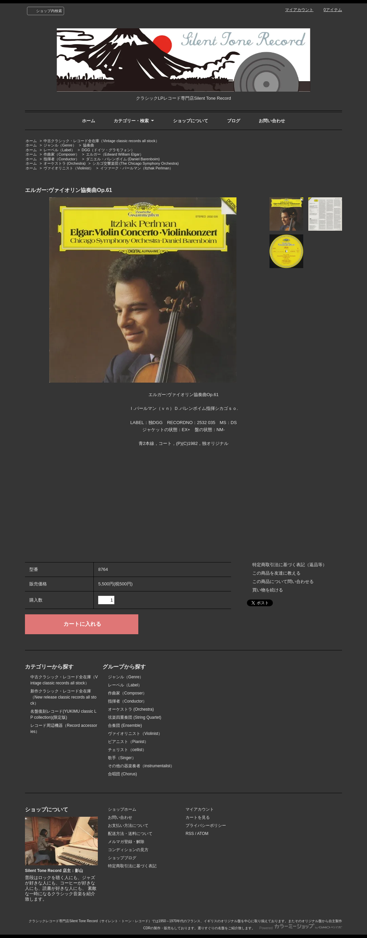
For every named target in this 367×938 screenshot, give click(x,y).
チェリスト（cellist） (127, 749)
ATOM (202, 833)
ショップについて (190, 120)
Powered (300, 928)
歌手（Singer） (122, 757)
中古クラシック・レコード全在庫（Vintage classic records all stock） (101, 141)
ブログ (233, 120)
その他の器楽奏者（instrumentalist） (141, 766)
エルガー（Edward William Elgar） (114, 154)
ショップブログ (122, 857)
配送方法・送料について (130, 833)
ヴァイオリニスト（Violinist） (68, 168)
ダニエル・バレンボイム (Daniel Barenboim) (123, 159)
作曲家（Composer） (61, 154)
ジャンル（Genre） (60, 145)
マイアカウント (299, 9)
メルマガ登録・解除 (126, 841)
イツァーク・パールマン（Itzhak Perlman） (136, 168)
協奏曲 (88, 145)
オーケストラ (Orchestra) (65, 163)
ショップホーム (122, 809)
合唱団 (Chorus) (122, 774)
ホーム (88, 120)
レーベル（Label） (59, 150)
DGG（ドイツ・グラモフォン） (108, 150)
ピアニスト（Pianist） (128, 741)
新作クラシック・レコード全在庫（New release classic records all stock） (63, 697)
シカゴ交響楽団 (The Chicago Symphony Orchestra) (135, 163)
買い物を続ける (267, 589)
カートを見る (198, 817)
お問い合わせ (272, 120)
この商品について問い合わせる (283, 581)
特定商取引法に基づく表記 (132, 866)
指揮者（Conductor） (61, 159)
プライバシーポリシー (206, 825)
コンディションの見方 (128, 849)
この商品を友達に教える (276, 573)
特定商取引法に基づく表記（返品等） (289, 564)
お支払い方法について (128, 825)
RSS (190, 833)
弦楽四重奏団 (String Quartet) (134, 717)
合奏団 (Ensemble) (125, 725)
